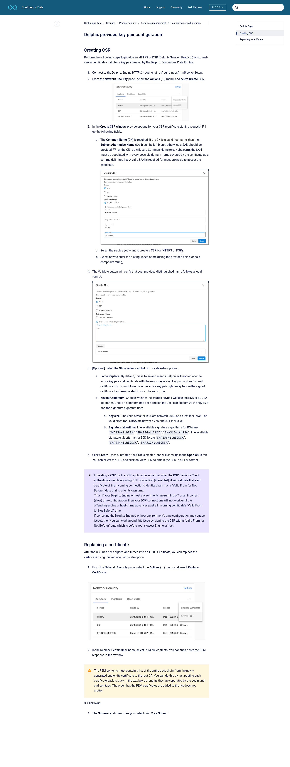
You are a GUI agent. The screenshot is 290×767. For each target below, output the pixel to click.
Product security (127, 23)
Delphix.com (195, 7)
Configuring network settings (186, 23)
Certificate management (153, 23)
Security (110, 23)
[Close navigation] (57, 24)
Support (160, 7)
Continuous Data (32, 7)
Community (176, 7)
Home (147, 7)
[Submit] (237, 7)
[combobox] (258, 7)
